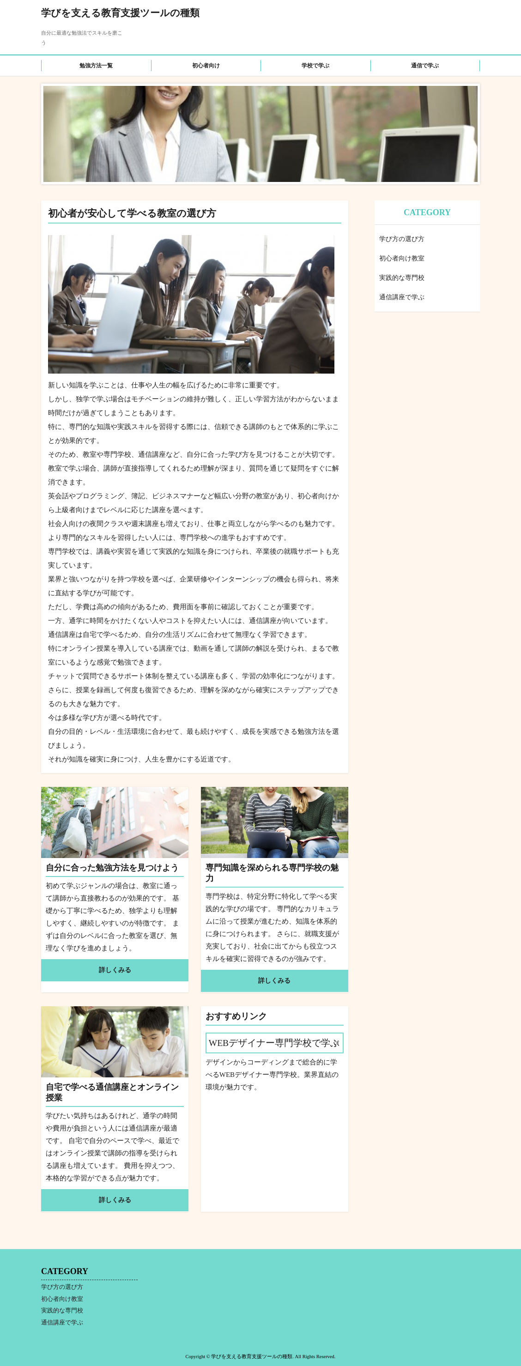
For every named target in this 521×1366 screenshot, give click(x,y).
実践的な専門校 (401, 277)
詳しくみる (115, 970)
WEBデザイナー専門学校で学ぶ (274, 1043)
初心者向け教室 (401, 258)
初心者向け (206, 65)
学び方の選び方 (401, 239)
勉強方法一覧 (96, 65)
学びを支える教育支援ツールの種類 (120, 12)
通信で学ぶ (425, 65)
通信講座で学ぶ (401, 297)
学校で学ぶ (315, 65)
